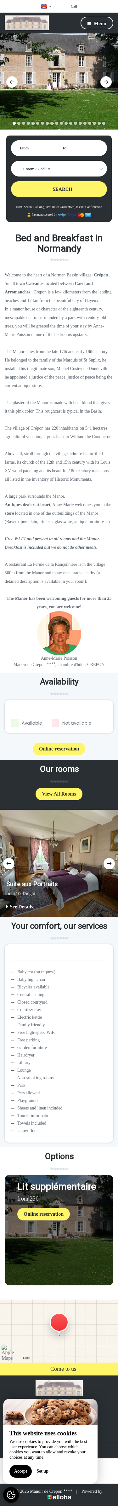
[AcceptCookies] (11, 1495)
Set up (42, 1471)
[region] (50, 1441)
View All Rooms (59, 793)
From (24, 148)
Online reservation (59, 748)
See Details (19, 906)
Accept (20, 1471)
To (64, 148)
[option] (59, 81)
